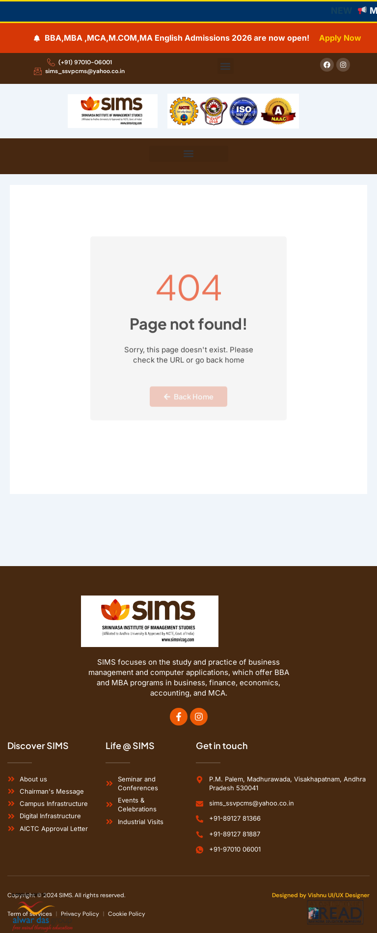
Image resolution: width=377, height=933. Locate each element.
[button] (225, 66)
